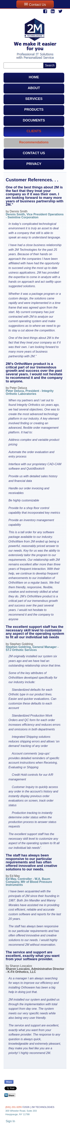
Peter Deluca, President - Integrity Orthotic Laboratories (30, 392)
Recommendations (34, 142)
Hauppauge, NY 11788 (17, 1114)
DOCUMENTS (34, 120)
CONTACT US (34, 153)
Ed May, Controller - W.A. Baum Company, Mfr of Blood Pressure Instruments (29, 881)
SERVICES (34, 99)
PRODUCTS (33, 109)
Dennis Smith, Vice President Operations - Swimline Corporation (35, 216)
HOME (34, 77)
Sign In (10, 1121)
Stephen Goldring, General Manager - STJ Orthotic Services (32, 648)
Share (9, 1082)
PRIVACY (33, 164)
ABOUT (34, 88)
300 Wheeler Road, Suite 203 (21, 1110)
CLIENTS (34, 131)
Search (50, 65)
